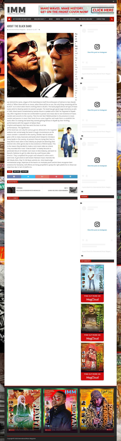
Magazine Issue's (39, 19)
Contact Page (101, 19)
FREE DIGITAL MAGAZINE (85, 19)
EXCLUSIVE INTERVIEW (69, 19)
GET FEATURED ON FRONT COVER (22, 19)
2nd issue (16, 171)
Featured (24, 171)
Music (51, 19)
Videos (58, 19)
